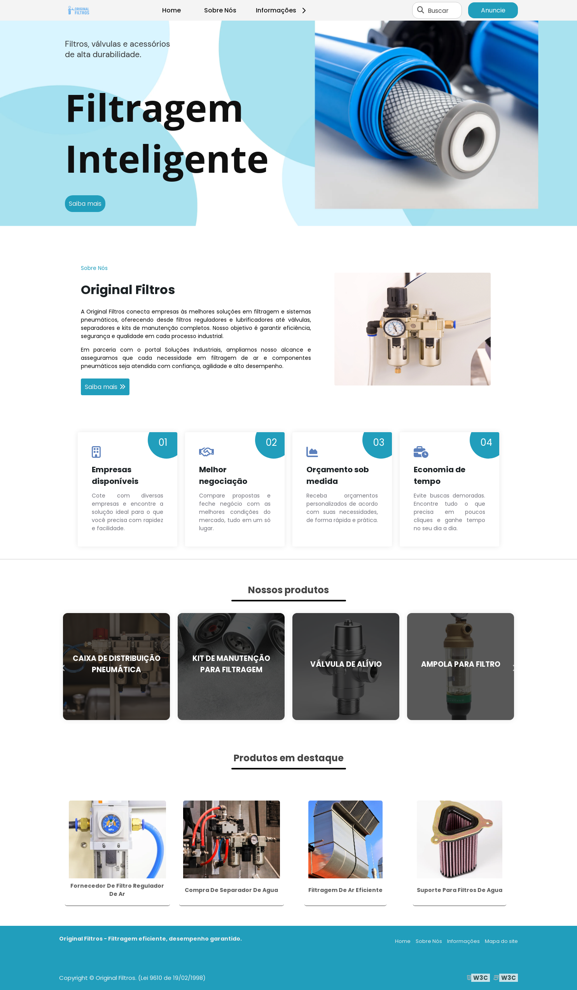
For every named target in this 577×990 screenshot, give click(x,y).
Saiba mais (85, 203)
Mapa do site (501, 941)
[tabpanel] (288, 123)
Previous (63, 666)
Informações (282, 10)
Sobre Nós (220, 10)
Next (514, 666)
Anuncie (493, 10)
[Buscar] (420, 10)
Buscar (438, 10)
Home (171, 10)
